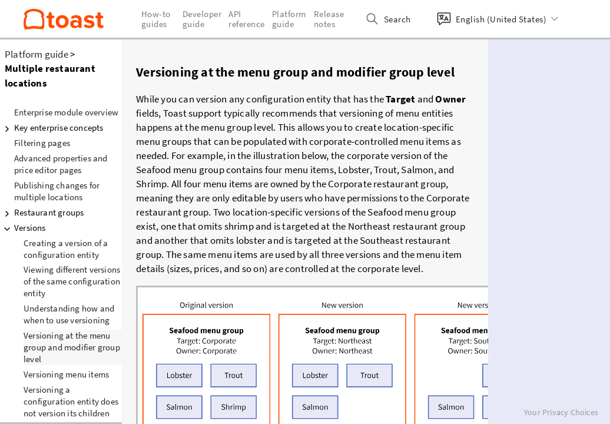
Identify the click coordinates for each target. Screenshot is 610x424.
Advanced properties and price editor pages (61, 164)
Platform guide (36, 54)
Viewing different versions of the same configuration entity (72, 281)
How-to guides (156, 18)
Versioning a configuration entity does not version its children (71, 401)
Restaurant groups (42, 212)
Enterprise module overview (66, 112)
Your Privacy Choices (561, 412)
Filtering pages (42, 142)
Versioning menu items (66, 374)
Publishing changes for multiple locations (57, 191)
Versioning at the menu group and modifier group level (72, 347)
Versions (23, 228)
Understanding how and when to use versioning (69, 314)
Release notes (329, 18)
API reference (246, 18)
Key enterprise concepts (52, 128)
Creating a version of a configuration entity (66, 248)
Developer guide (202, 18)
